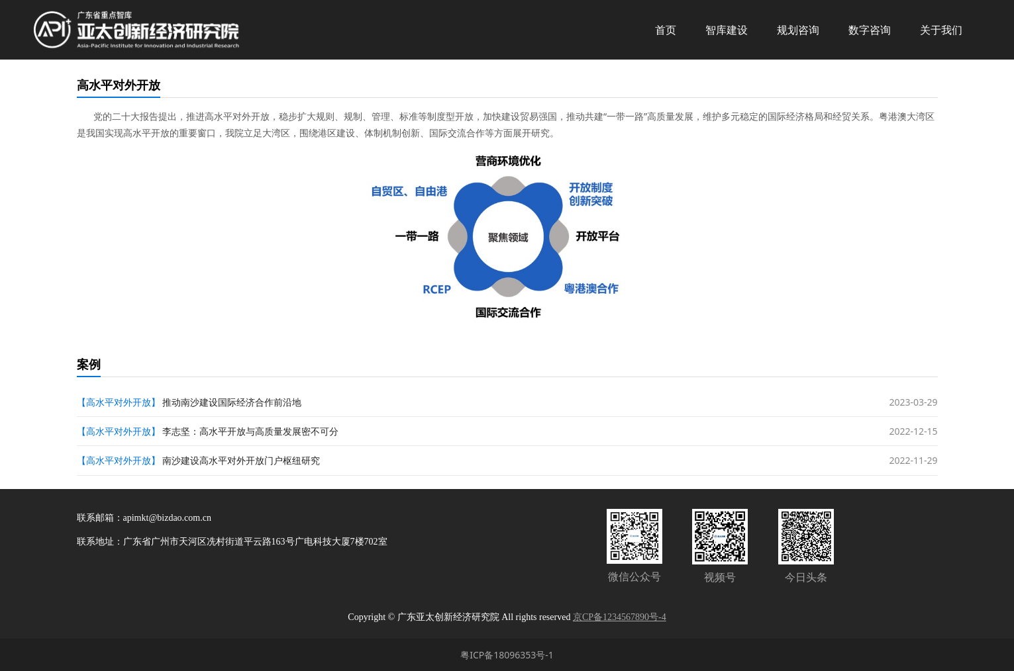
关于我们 (941, 29)
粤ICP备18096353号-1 (507, 655)
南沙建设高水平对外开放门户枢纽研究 (241, 460)
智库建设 (726, 29)
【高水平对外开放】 (118, 402)
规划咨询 (798, 29)
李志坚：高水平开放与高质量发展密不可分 (250, 431)
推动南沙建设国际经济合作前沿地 (231, 402)
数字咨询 (869, 29)
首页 (665, 29)
